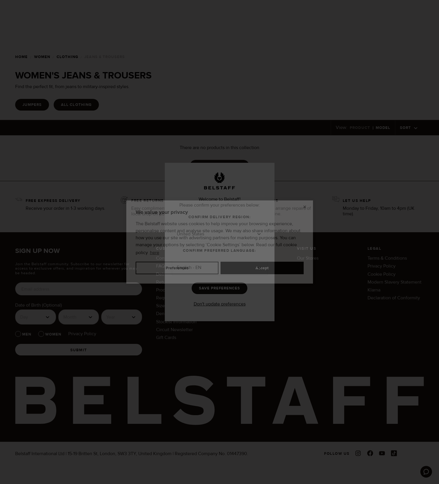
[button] (219, 234)
